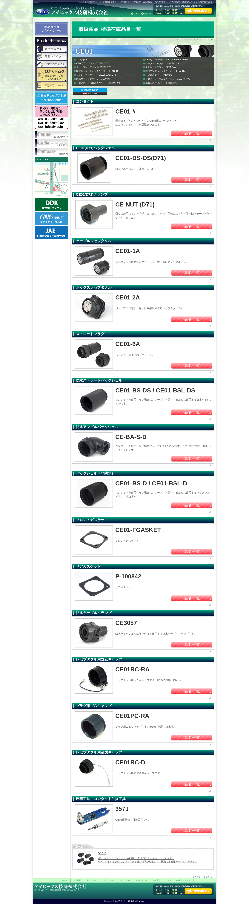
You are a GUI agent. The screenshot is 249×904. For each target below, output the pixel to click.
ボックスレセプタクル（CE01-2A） (94, 67)
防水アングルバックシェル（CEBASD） (165, 71)
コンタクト (81, 59)
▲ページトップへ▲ (202, 876)
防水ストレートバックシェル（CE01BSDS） (99, 71)
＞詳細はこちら (61, 196)
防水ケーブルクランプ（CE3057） (93, 78)
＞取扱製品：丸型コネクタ (194, 39)
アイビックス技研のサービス (178, 880)
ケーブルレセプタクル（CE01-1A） (163, 63)
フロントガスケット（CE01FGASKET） (96, 75)
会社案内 (156, 880)
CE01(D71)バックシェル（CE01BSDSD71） (167, 59)
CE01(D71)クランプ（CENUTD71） (94, 63)
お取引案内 (125, 880)
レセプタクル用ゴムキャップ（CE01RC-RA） (168, 78)
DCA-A (102, 853)
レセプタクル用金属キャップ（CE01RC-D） (98, 82)
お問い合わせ (141, 880)
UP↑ (210, 140)
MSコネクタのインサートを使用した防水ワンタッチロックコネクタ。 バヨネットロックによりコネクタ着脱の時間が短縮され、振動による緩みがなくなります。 (147, 860)
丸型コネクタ (92, 880)
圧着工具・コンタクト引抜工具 (161, 82)
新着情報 (148, 14)
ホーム (136, 14)
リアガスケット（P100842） (160, 75)
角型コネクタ (109, 880)
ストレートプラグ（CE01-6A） (161, 67)
